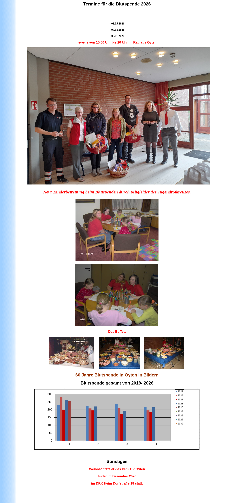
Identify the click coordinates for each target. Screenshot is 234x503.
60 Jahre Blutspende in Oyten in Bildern (117, 374)
